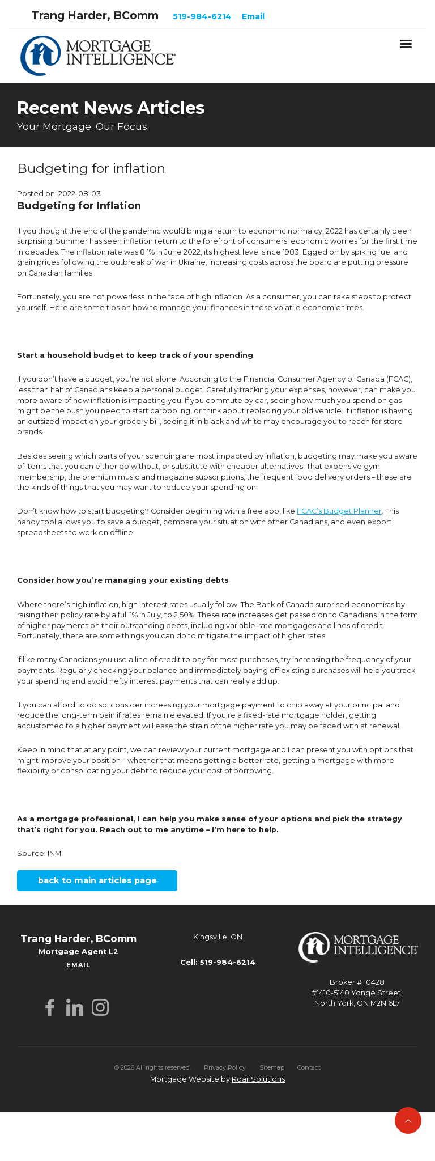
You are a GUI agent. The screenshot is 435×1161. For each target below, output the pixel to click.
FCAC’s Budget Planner (339, 511)
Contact (309, 1067)
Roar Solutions (258, 1079)
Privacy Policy (225, 1067)
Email (253, 16)
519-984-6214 (202, 16)
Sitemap (271, 1067)
